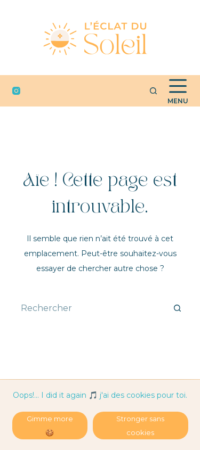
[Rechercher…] (89, 307)
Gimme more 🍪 (50, 425)
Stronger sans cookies (140, 425)
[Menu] (177, 90)
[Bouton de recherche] (177, 307)
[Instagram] (16, 91)
